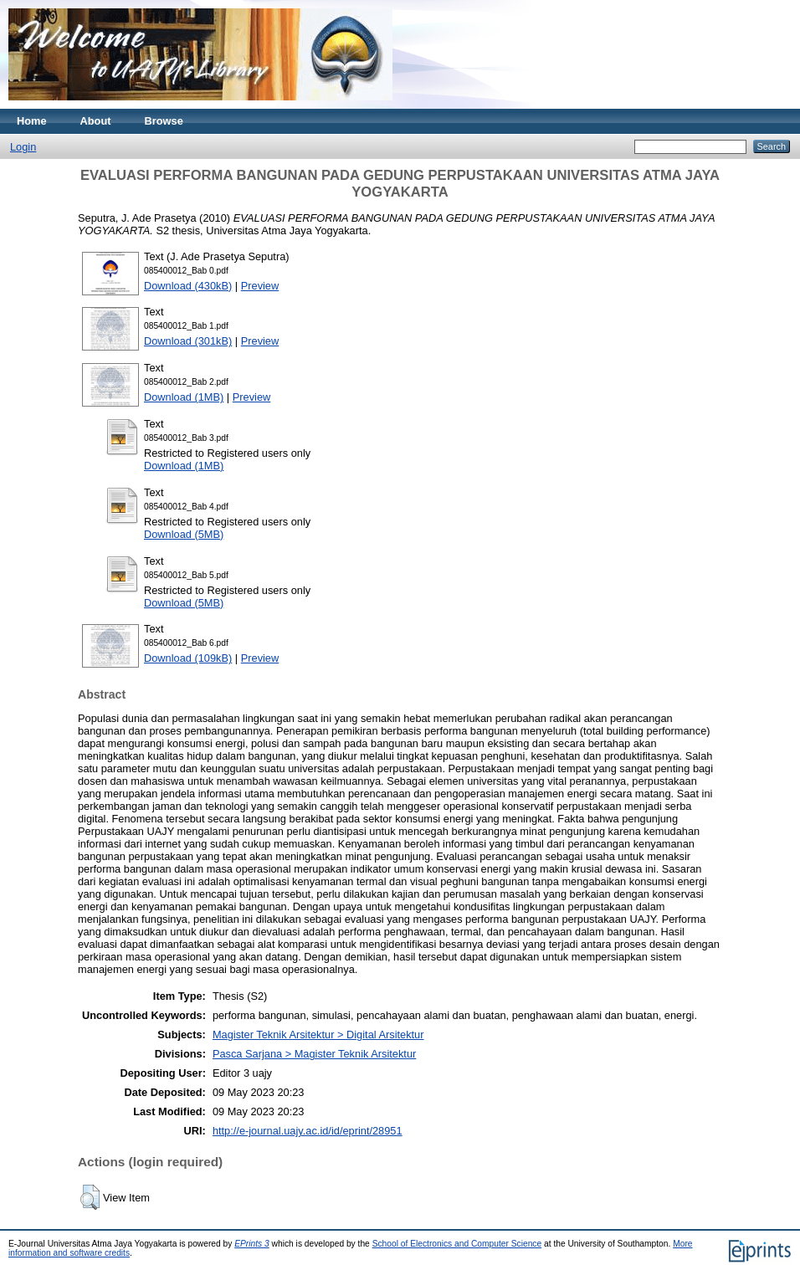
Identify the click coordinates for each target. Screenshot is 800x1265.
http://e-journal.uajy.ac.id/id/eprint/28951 (308, 1130)
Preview (260, 285)
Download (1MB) (183, 397)
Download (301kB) (188, 341)
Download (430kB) (188, 285)
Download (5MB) (183, 534)
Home (32, 121)
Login (23, 147)
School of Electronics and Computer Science (457, 1243)
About (95, 121)
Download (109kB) (188, 658)
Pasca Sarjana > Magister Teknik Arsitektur (314, 1053)
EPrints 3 (251, 1243)
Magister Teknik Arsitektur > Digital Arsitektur (318, 1034)
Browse (164, 121)
